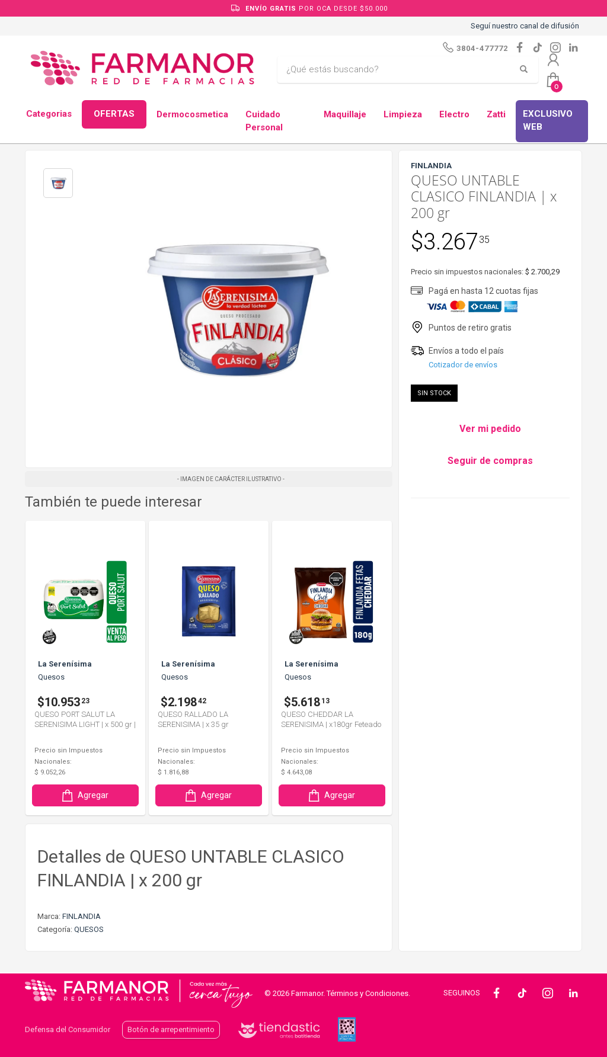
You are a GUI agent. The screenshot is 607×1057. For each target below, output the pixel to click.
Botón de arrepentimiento (171, 1029)
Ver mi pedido (490, 428)
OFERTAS (114, 113)
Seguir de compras (490, 460)
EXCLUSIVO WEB (548, 120)
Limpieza (403, 114)
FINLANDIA (81, 916)
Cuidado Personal (264, 121)
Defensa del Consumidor (67, 1029)
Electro (454, 114)
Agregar (84, 795)
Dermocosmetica (192, 114)
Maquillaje (345, 114)
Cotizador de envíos (463, 364)
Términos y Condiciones (367, 993)
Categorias (49, 113)
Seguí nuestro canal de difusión (525, 25)
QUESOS (89, 929)
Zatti (496, 114)
